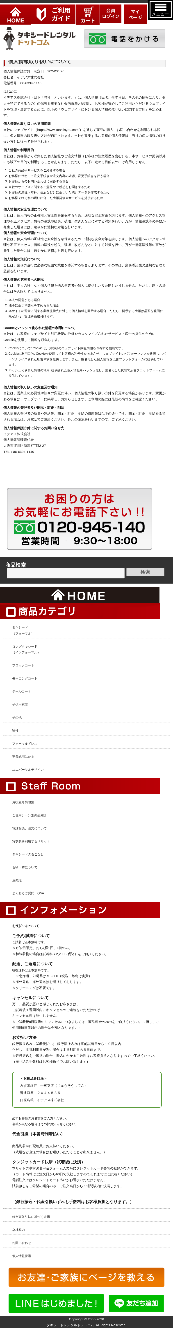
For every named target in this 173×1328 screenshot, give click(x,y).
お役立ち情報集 (23, 802)
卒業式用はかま (23, 756)
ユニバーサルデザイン (28, 769)
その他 (17, 717)
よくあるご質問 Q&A (28, 893)
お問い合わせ (21, 1243)
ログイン (110, 7)
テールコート (21, 691)
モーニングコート (24, 678)
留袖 (15, 730)
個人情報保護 (21, 1256)
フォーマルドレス (24, 743)
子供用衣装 (20, 704)
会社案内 (18, 1230)
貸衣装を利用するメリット (31, 841)
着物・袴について (24, 867)
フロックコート (23, 665)
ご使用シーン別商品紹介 (29, 815)
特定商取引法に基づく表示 (31, 1217)
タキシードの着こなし (28, 854)
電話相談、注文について (29, 828)
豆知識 (17, 880)
